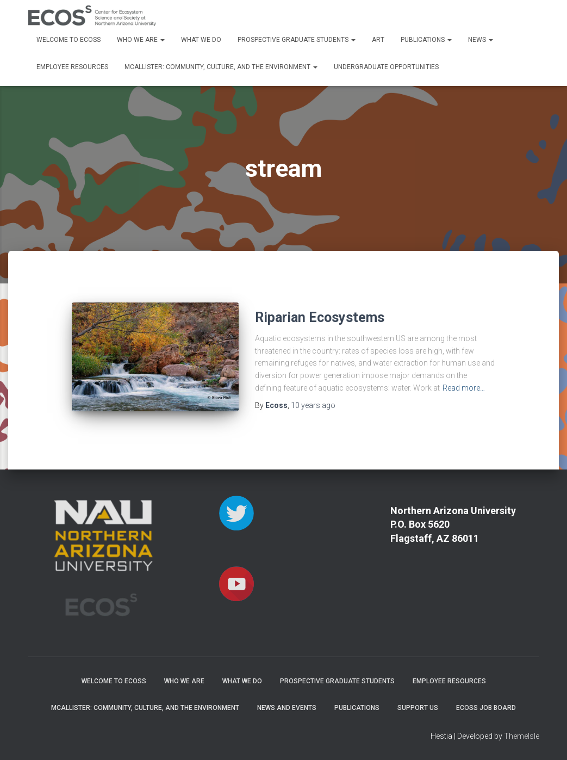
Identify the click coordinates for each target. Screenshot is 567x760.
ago (313, 405)
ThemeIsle (521, 736)
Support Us (417, 708)
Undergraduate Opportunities (386, 67)
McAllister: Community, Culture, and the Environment (220, 67)
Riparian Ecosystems (319, 317)
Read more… (464, 388)
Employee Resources (72, 67)
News (480, 40)
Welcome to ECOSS (68, 40)
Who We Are (141, 40)
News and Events (286, 708)
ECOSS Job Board (486, 708)
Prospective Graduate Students (297, 40)
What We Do (201, 40)
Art (378, 40)
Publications (426, 40)
